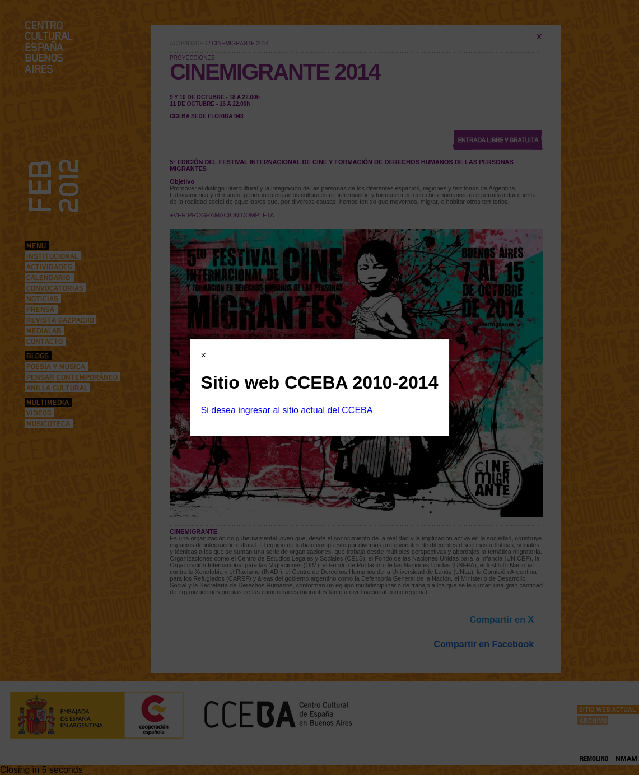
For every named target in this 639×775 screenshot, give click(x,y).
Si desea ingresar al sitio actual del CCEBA (287, 410)
